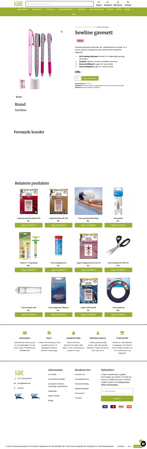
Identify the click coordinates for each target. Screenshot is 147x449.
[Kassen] (128, 2)
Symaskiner (23, 9)
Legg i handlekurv (90, 78)
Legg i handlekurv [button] (28, 225)
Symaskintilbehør (66, 9)
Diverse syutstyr (91, 27)
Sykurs (99, 5)
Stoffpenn (97, 87)
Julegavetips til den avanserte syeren (106, 85)
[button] (62, 32)
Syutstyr (50, 9)
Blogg (127, 9)
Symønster (37, 9)
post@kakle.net (24, 383)
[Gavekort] (107, 2)
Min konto (118, 5)
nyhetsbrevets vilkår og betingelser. (115, 383)
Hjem (76, 27)
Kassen (128, 5)
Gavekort (108, 5)
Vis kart (20, 388)
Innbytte (110, 9)
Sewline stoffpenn (87, 87)
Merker (119, 9)
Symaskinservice (97, 9)
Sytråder (82, 9)
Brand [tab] (19, 97)
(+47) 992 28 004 (24, 378)
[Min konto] (118, 2)
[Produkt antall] (78, 78)
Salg (73, 14)
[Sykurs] (99, 2)
